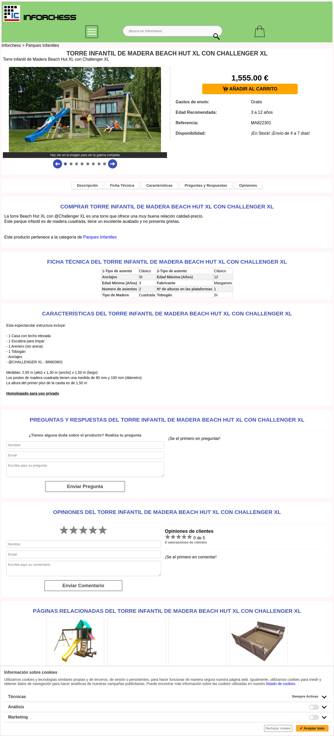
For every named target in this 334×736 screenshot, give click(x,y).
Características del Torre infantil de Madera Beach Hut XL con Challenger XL (167, 313)
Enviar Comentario (83, 585)
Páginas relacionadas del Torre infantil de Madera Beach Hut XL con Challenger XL (167, 611)
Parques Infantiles (42, 45)
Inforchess (11, 45)
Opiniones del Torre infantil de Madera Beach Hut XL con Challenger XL (167, 512)
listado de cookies (280, 684)
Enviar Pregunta (85, 486)
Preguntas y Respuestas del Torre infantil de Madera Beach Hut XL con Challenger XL (166, 420)
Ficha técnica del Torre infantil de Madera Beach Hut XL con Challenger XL (167, 262)
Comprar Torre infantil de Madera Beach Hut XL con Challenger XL (167, 206)
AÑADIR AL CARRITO (249, 89)
